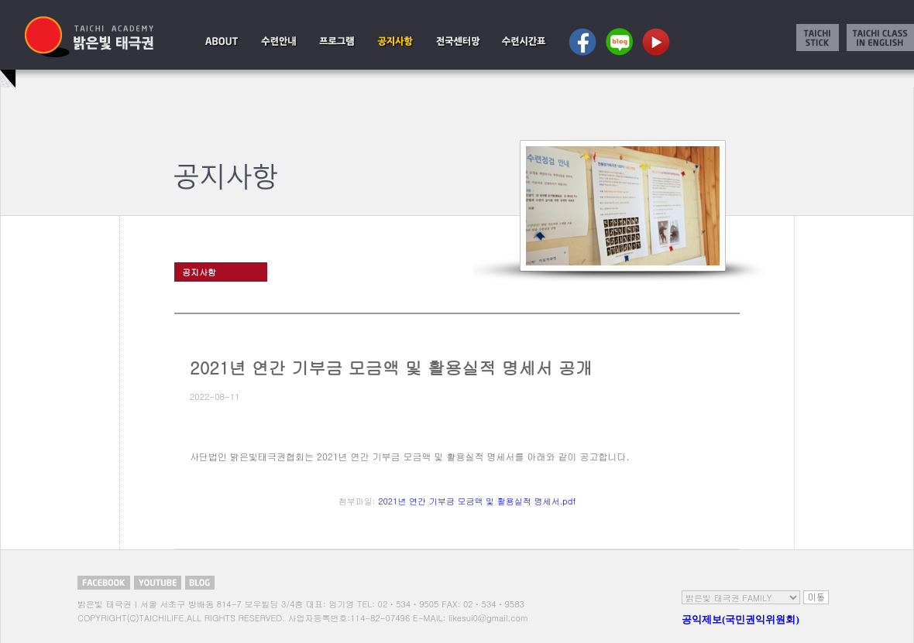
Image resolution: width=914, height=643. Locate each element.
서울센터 (458, 41)
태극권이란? (337, 41)
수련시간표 (523, 41)
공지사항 (395, 41)
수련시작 (278, 41)
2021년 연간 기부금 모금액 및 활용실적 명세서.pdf (477, 501)
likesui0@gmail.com (488, 618)
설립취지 (221, 41)
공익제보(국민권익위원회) (740, 619)
